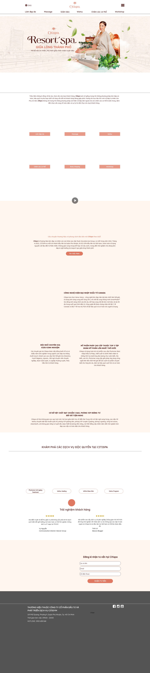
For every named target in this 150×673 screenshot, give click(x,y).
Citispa (92, 612)
